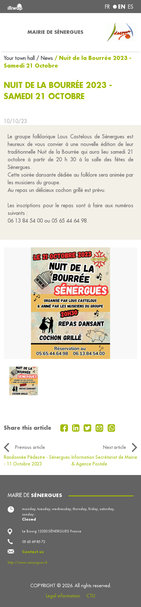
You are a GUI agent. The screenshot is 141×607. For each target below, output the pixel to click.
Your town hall (20, 58)
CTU (90, 596)
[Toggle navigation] (12, 32)
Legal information (63, 596)
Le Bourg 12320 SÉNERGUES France (51, 531)
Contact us (33, 551)
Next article (114, 447)
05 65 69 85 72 (33, 541)
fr (107, 7)
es (130, 7)
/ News (44, 58)
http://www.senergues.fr (28, 562)
